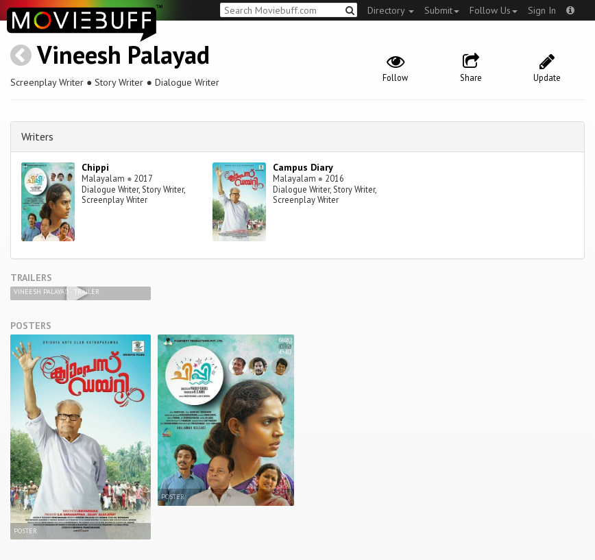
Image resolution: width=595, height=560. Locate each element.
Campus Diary (303, 167)
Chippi (95, 167)
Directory (390, 10)
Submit (441, 10)
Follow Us (494, 10)
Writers (37, 136)
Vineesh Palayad (123, 54)
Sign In (542, 10)
